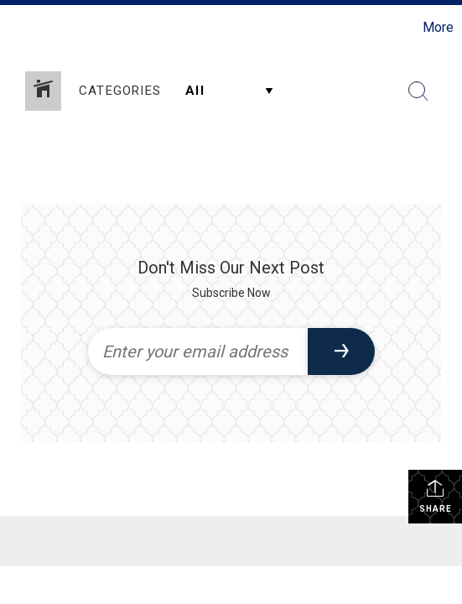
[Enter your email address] (198, 351)
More (438, 27)
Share (435, 495)
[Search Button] (418, 91)
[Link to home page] (15, 27)
